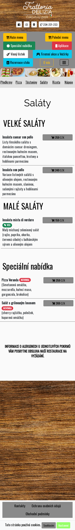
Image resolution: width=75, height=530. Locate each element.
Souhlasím (48, 525)
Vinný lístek (16, 54)
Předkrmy (6, 82)
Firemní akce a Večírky (52, 54)
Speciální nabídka (19, 45)
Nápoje (69, 82)
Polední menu (58, 37)
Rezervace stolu (18, 62)
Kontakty (19, 505)
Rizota (56, 82)
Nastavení (63, 525)
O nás (46, 62)
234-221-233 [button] (48, 24)
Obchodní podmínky (37, 513)
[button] (19, 24)
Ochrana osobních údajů (46, 505)
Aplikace (61, 45)
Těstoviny (31, 82)
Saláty (44, 82)
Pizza (19, 82)
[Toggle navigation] (64, 62)
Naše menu (15, 37)
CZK (57, 137)
